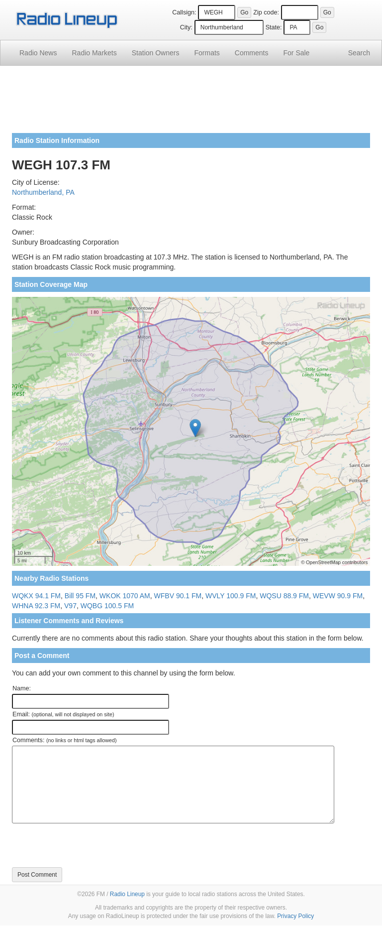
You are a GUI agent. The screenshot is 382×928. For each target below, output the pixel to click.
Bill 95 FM (80, 596)
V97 (70, 606)
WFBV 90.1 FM (178, 596)
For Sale (297, 53)
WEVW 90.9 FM (338, 596)
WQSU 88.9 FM (284, 596)
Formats (206, 53)
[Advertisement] (191, 103)
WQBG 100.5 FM (107, 606)
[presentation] (87, 845)
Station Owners (156, 53)
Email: (63, 714)
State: (274, 27)
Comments (252, 53)
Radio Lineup (127, 894)
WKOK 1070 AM (124, 596)
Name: (21, 688)
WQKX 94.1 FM (36, 596)
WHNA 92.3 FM (36, 606)
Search (359, 53)
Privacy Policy (295, 916)
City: (186, 27)
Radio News (38, 53)
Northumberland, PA (43, 192)
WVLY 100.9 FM (230, 596)
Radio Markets (94, 53)
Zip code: (266, 12)
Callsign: (184, 12)
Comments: (64, 740)
